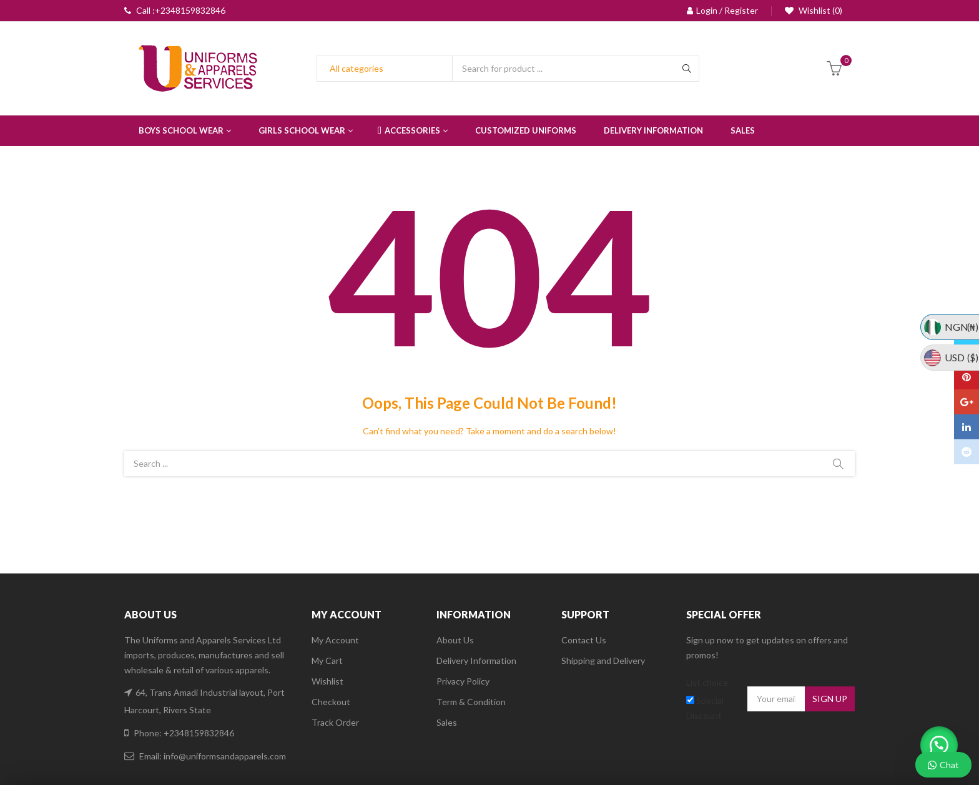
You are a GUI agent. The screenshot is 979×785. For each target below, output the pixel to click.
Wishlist (327, 681)
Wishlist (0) (819, 10)
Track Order (335, 722)
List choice (707, 682)
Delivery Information (476, 660)
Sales (446, 722)
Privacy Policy (463, 681)
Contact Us (583, 640)
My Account (335, 640)
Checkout (331, 701)
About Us (455, 640)
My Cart (327, 660)
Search (838, 463)
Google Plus (966, 401)
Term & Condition (471, 701)
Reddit (967, 451)
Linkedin (966, 426)
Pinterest (966, 376)
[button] (935, 741)
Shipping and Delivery (603, 660)
